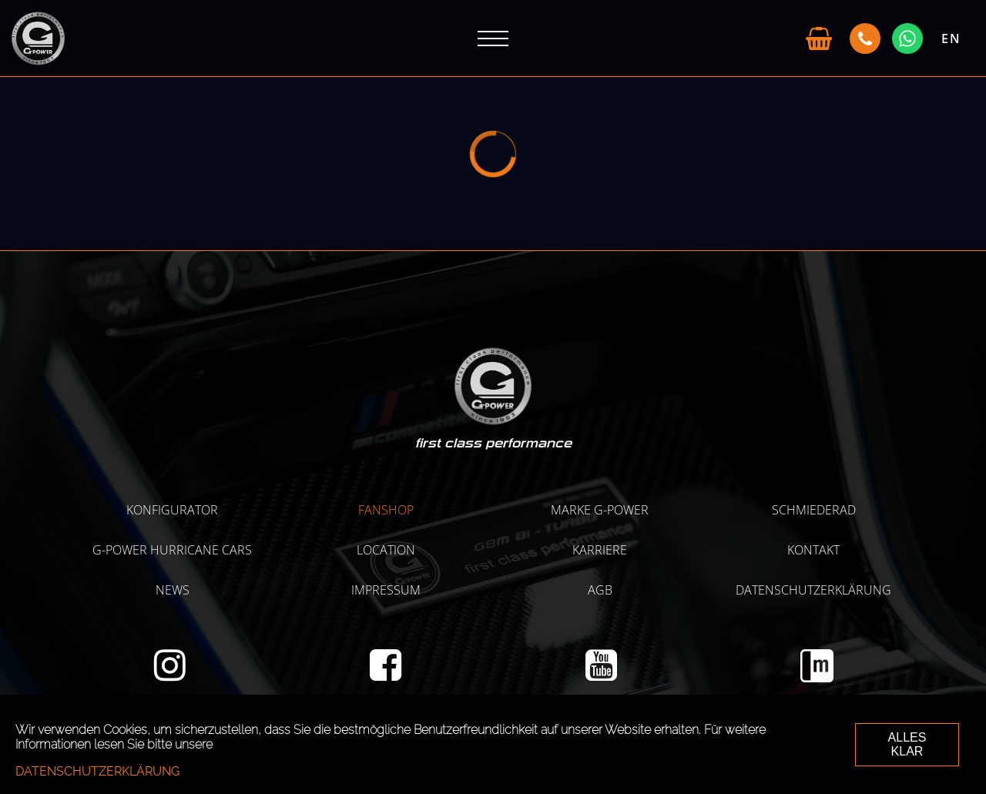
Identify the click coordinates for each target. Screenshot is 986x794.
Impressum (386, 589)
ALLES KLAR (907, 744)
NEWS (172, 589)
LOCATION (386, 549)
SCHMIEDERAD (814, 509)
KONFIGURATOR (172, 509)
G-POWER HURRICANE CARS (172, 549)
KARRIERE (599, 549)
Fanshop (386, 509)
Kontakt (813, 549)
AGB (600, 589)
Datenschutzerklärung (813, 589)
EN (951, 38)
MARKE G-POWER (600, 509)
